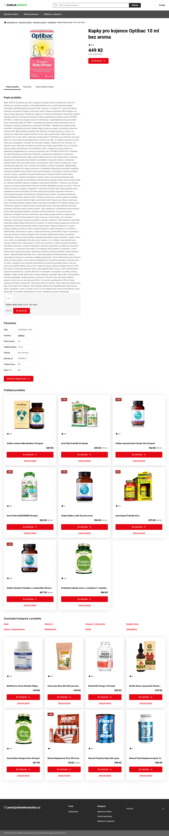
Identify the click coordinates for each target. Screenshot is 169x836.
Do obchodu (21, 311)
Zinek (6, 624)
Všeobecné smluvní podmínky (13, 833)
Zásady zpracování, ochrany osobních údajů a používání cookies (45, 833)
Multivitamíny (50, 629)
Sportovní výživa (11, 14)
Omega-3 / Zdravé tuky (95, 624)
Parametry (27, 87)
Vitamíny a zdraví (39, 22)
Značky (162, 5)
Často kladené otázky (45, 87)
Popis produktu (12, 87)
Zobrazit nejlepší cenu (17, 378)
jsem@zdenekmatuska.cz (23, 807)
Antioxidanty (131, 629)
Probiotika (52, 22)
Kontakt (129, 808)
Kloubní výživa (132, 624)
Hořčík (88, 629)
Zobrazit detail (30, 461)
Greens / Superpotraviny (14, 629)
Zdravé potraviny (31, 14)
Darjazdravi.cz (12, 22)
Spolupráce (73, 811)
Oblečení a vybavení (52, 14)
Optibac (21, 335)
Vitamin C (49, 624)
